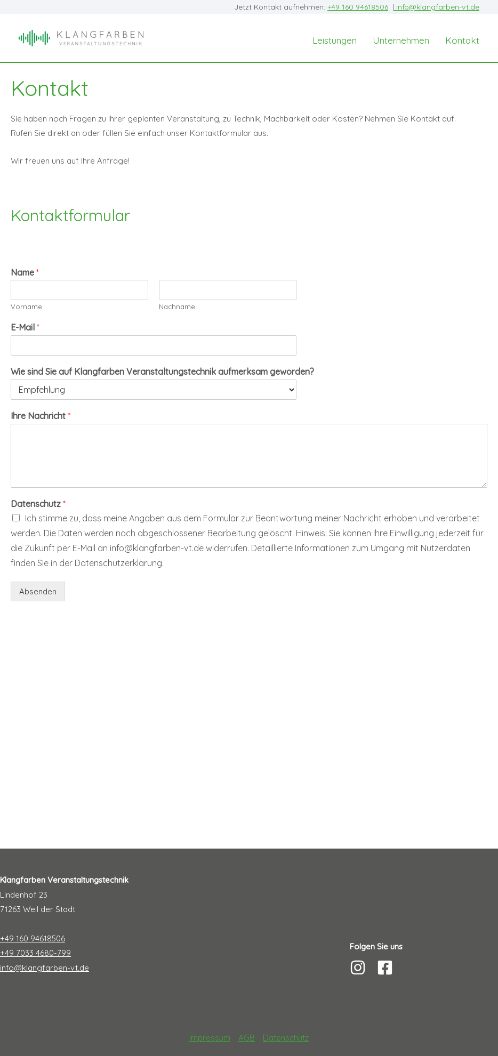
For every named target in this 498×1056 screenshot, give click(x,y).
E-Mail (25, 327)
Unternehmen (401, 40)
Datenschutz (38, 503)
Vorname (26, 306)
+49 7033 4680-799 (35, 953)
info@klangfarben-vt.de (436, 7)
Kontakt (462, 40)
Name (25, 272)
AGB (246, 1038)
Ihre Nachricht (40, 415)
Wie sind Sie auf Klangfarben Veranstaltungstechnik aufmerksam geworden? (162, 371)
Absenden (38, 591)
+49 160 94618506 (357, 7)
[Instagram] (358, 968)
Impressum (209, 1038)
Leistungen (334, 40)
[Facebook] (385, 968)
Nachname (177, 306)
